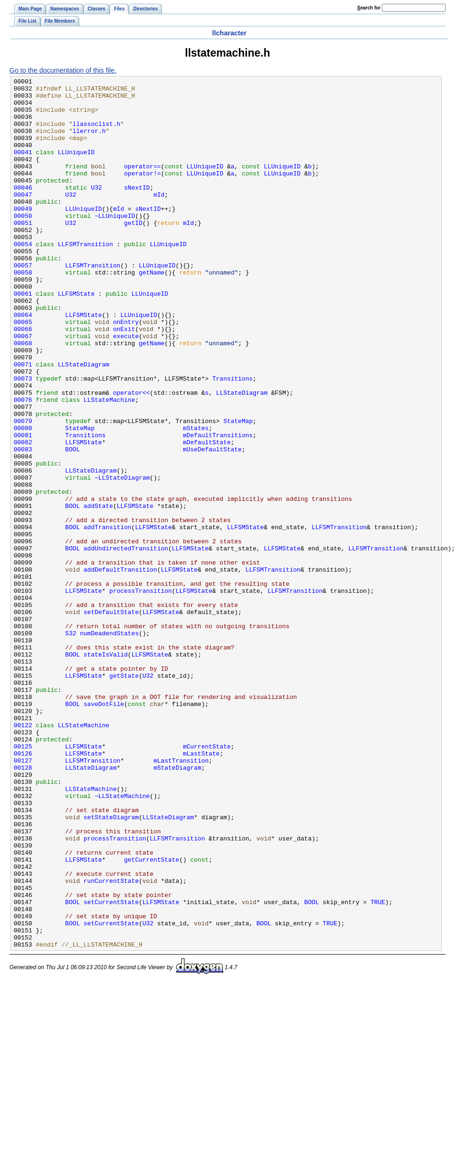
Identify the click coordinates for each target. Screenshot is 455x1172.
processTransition (141, 694)
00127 (23, 897)
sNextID (137, 210)
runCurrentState (111, 1042)
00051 (23, 252)
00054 (23, 278)
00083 (23, 524)
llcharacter (229, 33)
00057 (23, 303)
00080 (23, 498)
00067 (23, 388)
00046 (23, 210)
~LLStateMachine (122, 940)
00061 (23, 337)
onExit (124, 379)
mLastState (201, 889)
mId (158, 218)
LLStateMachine (109, 464)
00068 (23, 396)
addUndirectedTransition (126, 643)
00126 (23, 889)
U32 (96, 210)
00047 (23, 218)
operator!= (142, 193)
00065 (23, 371)
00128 (23, 906)
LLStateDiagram (84, 422)
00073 (23, 439)
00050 (23, 244)
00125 (23, 880)
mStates (196, 498)
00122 (23, 855)
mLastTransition (181, 897)
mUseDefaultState (212, 524)
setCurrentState (111, 1067)
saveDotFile (104, 829)
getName (152, 312)
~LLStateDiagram (122, 558)
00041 (23, 167)
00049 (23, 235)
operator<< (131, 456)
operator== (142, 184)
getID (133, 252)
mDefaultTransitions (218, 507)
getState (124, 795)
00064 (23, 362)
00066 (23, 379)
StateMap (238, 490)
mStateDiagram (177, 906)
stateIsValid (106, 770)
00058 (23, 312)
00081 (23, 507)
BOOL (72, 524)
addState (98, 592)
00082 (23, 515)
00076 (23, 464)
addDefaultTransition (120, 668)
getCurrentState (151, 1016)
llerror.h (89, 142)
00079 (23, 490)
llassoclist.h (96, 133)
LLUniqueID (76, 167)
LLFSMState (76, 337)
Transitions (232, 439)
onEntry (126, 371)
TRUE (378, 1067)
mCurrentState (206, 880)
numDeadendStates (109, 744)
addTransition (107, 617)
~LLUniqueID (114, 244)
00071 (23, 422)
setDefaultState (111, 719)
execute (126, 388)
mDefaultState (206, 515)
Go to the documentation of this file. (62, 70)
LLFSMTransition (85, 278)
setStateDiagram (111, 965)
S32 (70, 744)
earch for (369, 7)
